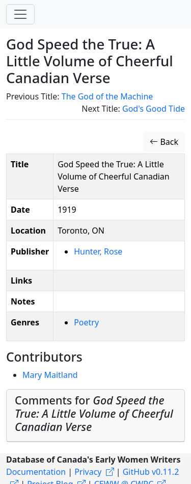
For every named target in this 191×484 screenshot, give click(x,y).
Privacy (87, 471)
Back (164, 141)
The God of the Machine (107, 96)
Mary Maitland (50, 374)
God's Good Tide (153, 108)
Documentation (36, 471)
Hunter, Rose (98, 251)
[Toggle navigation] (20, 14)
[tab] (95, 416)
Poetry (86, 322)
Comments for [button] (94, 413)
